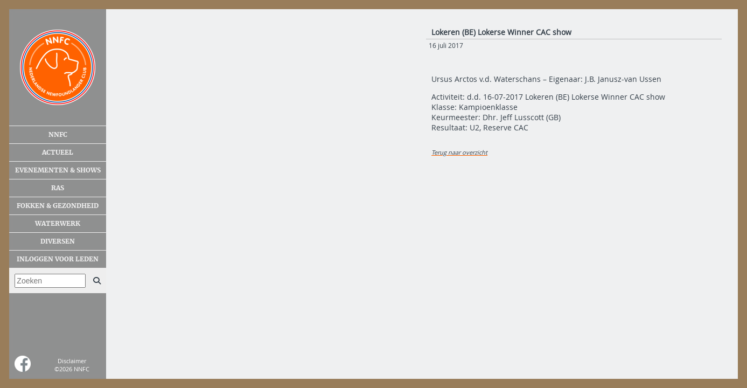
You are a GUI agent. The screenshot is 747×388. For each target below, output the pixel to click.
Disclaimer (72, 361)
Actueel (57, 152)
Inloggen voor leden (58, 259)
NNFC (57, 134)
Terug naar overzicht (459, 152)
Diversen (57, 241)
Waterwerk (57, 223)
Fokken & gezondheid (58, 206)
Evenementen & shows (58, 170)
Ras (57, 188)
